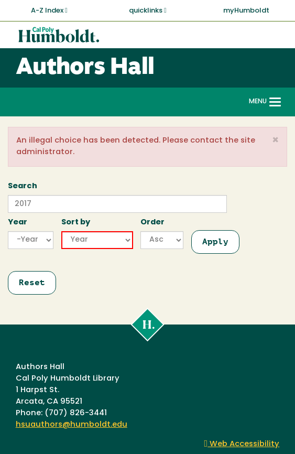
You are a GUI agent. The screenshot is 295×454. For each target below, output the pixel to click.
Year (17, 222)
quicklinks (148, 10)
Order (152, 222)
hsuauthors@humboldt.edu (71, 425)
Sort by (75, 222)
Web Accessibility (242, 444)
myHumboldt (246, 10)
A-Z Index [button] (49, 10)
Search (22, 186)
